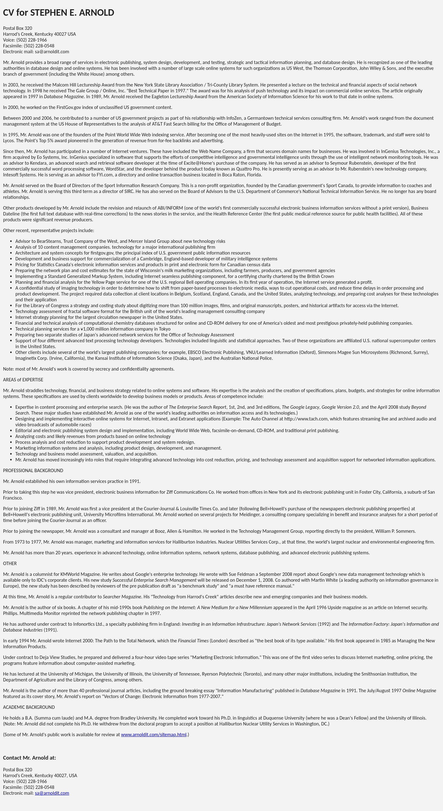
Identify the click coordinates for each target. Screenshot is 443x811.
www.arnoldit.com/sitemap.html (153, 734)
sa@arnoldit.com (52, 793)
